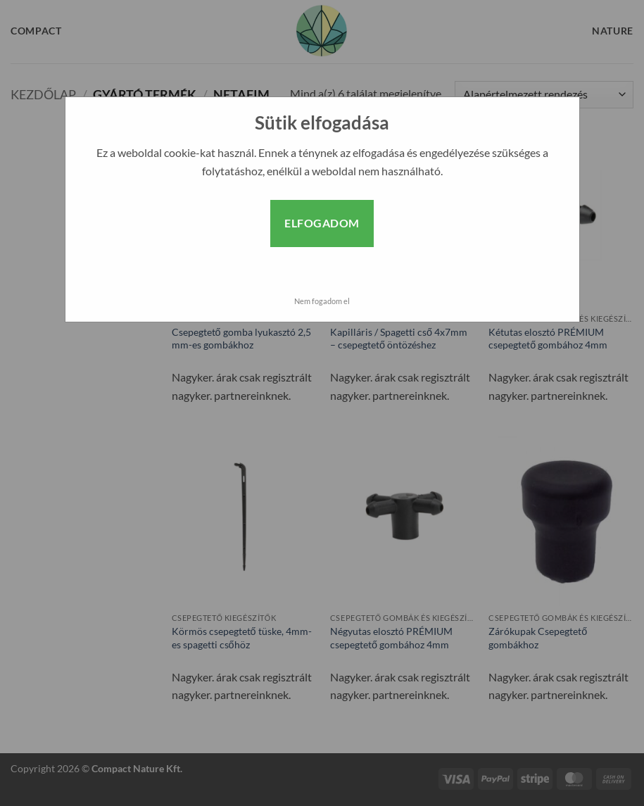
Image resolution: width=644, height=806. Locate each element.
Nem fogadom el (322, 301)
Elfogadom (321, 222)
